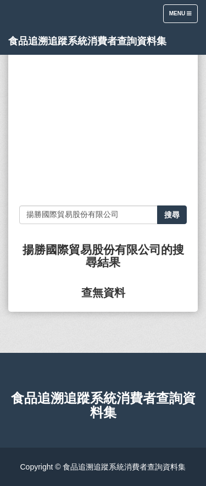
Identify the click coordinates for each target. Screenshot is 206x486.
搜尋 (172, 214)
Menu (183, 16)
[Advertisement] (103, 126)
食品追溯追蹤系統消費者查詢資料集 (87, 41)
